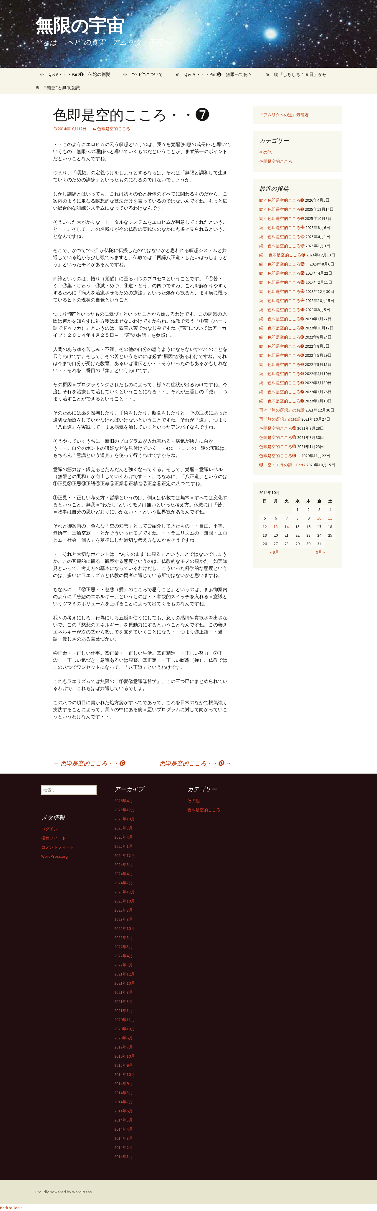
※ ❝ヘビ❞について (143, 74)
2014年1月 (123, 1156)
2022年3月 (123, 965)
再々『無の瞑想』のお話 (282, 410)
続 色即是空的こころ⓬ (282, 300)
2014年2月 (123, 1147)
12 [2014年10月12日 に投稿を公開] (265, 526)
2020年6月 (123, 1038)
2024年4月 (123, 873)
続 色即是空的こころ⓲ (282, 245)
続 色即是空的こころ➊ (281, 401)
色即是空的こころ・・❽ (195, 763)
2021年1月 (123, 1010)
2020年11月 (124, 1019)
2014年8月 (123, 1092)
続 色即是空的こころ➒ (281, 328)
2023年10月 (124, 901)
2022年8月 (123, 937)
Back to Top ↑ (11, 1207)
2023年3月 (123, 919)
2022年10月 (124, 928)
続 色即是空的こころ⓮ (282, 282)
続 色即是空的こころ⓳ (282, 236)
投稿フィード (53, 838)
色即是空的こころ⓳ (277, 437)
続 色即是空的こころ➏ (281, 355)
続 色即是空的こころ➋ (281, 391)
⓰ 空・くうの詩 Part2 (282, 464)
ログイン (49, 829)
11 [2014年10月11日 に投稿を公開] (330, 518)
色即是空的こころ (113, 128)
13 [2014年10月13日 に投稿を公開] (276, 526)
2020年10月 (124, 1028)
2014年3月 (123, 1138)
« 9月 (274, 552)
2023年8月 (123, 910)
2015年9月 (123, 1065)
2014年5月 (123, 1120)
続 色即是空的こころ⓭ (282, 291)
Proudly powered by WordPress (63, 1192)
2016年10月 (124, 1056)
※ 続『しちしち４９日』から (296, 74)
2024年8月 (123, 864)
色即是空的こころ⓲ (277, 446)
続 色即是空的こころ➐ (281, 346)
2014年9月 (123, 1083)
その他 (265, 152)
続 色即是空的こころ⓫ (282, 309)
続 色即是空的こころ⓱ (282, 255)
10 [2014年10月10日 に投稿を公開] (319, 518)
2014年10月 (124, 1074)
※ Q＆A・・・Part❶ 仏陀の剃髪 (72, 74)
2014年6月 (123, 1111)
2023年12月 (124, 892)
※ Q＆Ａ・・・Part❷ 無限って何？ (214, 74)
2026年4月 (123, 800)
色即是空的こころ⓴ (277, 428)
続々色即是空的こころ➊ (281, 218)
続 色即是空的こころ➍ (281, 373)
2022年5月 (123, 946)
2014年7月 (123, 1101)
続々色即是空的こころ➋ (281, 209)
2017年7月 (123, 1047)
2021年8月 (123, 992)
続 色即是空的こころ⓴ (282, 227)
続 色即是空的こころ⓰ (284, 264)
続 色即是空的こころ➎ (281, 364)
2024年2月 (123, 882)
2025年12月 (124, 809)
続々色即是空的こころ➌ (281, 200)
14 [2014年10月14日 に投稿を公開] (287, 526)
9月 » (320, 552)
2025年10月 (124, 819)
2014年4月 (123, 1129)
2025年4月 (123, 837)
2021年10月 (124, 983)
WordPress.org (54, 856)
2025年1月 (123, 846)
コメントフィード (57, 847)
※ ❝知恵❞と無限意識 (57, 87)
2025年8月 (123, 828)
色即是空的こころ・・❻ (89, 763)
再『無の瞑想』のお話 (279, 419)
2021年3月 (123, 1001)
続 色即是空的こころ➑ (281, 337)
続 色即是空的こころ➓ (281, 318)
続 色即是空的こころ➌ (281, 382)
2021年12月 (124, 974)
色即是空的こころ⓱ (279, 455)
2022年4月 (123, 955)
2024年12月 (124, 855)
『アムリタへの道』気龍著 (284, 114)
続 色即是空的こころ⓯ (282, 273)
